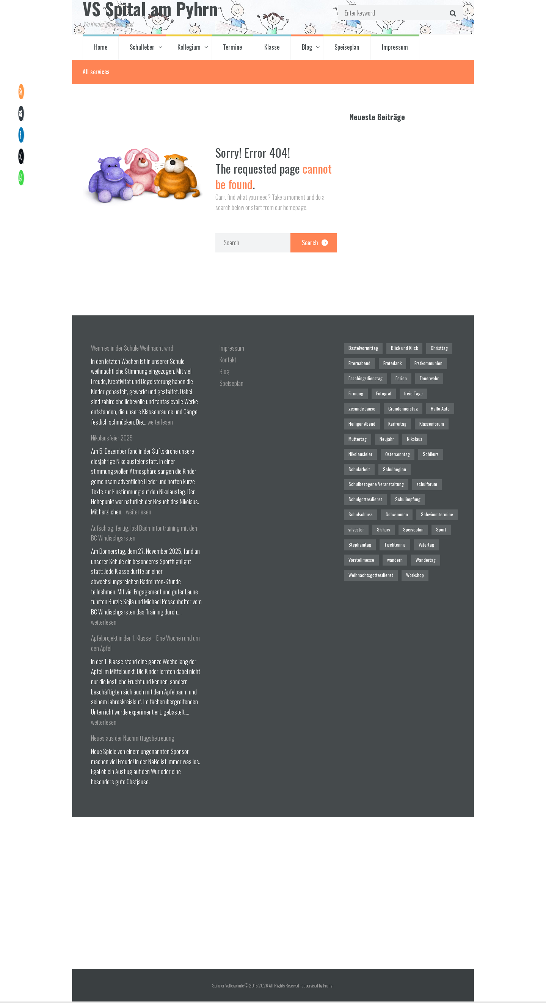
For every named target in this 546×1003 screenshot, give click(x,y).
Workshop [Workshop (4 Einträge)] (411, 548)
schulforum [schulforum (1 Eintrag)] (358, 477)
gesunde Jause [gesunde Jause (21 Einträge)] (361, 406)
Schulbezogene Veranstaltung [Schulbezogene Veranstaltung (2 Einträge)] (409, 463)
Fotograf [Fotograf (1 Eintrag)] (382, 392)
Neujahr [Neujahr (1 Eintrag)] (384, 434)
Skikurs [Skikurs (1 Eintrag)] (381, 505)
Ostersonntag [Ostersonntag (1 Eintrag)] (360, 448)
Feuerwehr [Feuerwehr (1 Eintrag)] (426, 378)
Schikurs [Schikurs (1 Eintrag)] (391, 448)
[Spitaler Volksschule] (273, 894)
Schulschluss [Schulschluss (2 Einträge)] (360, 491)
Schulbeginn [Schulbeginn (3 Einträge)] (359, 463)
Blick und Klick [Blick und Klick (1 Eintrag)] (401, 349)
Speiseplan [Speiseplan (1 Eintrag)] (410, 505)
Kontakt (228, 361)
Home (100, 48)
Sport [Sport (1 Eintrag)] (437, 505)
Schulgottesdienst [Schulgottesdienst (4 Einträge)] (397, 477)
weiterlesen (160, 423)
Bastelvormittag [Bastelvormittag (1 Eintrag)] (362, 349)
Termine (232, 48)
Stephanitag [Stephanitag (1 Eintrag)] (359, 520)
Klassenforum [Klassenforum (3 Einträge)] (428, 420)
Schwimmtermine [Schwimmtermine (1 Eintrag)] (434, 491)
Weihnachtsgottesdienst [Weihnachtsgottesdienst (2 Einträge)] (369, 548)
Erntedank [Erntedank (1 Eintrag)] (391, 363)
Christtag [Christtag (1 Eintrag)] (435, 349)
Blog (307, 48)
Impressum (395, 48)
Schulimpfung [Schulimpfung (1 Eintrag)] (437, 477)
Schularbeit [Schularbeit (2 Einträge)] (421, 448)
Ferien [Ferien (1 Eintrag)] (399, 378)
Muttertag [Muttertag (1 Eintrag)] (356, 434)
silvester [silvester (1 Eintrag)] (355, 505)
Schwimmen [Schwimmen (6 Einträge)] (395, 491)
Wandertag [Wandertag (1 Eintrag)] (422, 534)
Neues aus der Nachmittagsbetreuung (132, 739)
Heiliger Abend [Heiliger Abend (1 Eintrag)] (361, 420)
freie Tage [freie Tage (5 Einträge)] (410, 392)
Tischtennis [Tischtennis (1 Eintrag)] (391, 520)
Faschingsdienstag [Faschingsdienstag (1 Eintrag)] (364, 378)
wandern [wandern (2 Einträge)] (393, 534)
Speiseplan (346, 48)
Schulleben (142, 48)
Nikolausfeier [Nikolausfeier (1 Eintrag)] (442, 434)
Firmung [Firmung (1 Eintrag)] (355, 392)
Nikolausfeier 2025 (112, 439)
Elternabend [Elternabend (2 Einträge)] (359, 363)
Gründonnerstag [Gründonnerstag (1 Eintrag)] (401, 406)
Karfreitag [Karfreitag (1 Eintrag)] (395, 420)
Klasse (271, 48)
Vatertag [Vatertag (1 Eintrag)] (421, 520)
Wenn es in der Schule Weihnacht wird (132, 349)
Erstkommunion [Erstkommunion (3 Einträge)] (425, 363)
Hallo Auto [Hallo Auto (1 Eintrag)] (437, 406)
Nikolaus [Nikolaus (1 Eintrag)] (410, 434)
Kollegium (189, 48)
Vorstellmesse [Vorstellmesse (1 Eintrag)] (361, 534)
